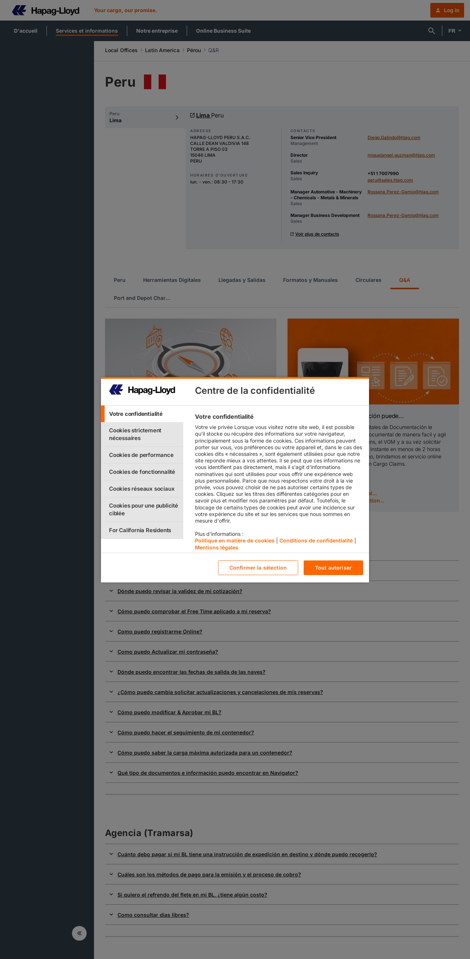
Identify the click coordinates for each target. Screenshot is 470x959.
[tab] (142, 414)
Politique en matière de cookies (235, 540)
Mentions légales (216, 547)
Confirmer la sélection (258, 567)
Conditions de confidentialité (316, 540)
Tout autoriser (333, 567)
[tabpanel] (278, 484)
